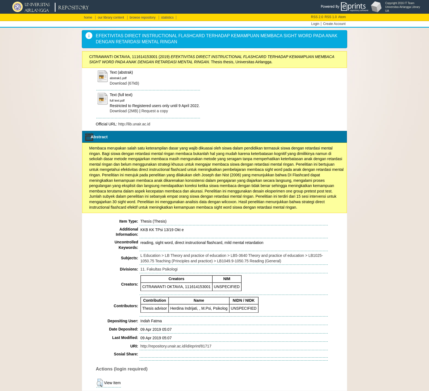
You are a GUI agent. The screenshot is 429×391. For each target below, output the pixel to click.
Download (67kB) (124, 83)
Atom (342, 17)
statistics (167, 17)
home (88, 17)
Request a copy (154, 111)
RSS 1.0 (330, 17)
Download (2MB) (124, 111)
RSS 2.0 (317, 17)
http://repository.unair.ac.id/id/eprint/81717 (175, 346)
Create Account (334, 24)
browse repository (143, 17)
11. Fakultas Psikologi (159, 269)
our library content (111, 17)
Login (315, 24)
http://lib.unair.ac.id (134, 124)
